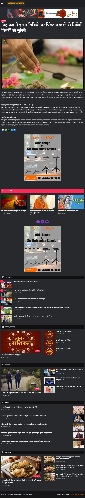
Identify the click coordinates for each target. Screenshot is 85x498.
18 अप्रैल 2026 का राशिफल (63, 349)
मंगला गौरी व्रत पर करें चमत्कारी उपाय (68, 211)
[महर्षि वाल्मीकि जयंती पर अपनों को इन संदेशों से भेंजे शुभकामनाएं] (42, 202)
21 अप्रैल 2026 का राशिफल (10, 354)
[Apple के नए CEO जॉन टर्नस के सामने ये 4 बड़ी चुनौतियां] (6, 293)
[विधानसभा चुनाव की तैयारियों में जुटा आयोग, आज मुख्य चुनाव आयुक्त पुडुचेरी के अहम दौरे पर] (78, 435)
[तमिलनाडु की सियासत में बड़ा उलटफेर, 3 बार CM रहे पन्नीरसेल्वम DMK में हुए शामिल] (78, 427)
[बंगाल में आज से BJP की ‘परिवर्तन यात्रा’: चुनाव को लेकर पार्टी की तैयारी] (78, 410)
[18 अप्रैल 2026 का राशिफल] (49, 351)
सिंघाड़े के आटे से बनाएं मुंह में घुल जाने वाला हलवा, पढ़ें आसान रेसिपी (68, 458)
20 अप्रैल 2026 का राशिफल (63, 331)
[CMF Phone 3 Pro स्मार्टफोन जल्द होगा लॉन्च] (49, 389)
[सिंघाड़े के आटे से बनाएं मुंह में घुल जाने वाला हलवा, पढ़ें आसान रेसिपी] (49, 459)
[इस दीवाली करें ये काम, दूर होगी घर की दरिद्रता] (14, 202)
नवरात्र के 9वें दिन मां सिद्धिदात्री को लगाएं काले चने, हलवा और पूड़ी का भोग (21, 481)
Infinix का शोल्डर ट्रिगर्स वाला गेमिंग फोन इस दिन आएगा (29, 299)
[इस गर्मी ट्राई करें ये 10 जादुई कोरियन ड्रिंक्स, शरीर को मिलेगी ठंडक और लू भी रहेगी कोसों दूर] (49, 477)
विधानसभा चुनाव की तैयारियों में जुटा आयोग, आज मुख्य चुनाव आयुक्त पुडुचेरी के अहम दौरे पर (26, 433)
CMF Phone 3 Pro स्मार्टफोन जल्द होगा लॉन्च (68, 386)
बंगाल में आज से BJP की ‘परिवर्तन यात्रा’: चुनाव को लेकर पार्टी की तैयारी (20, 407)
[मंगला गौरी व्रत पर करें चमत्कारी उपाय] (71, 202)
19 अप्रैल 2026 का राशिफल (63, 340)
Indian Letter (6, 36)
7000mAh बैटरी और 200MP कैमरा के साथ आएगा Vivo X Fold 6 (68, 379)
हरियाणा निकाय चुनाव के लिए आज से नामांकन (26, 282)
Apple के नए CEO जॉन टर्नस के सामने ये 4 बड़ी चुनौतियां (29, 290)
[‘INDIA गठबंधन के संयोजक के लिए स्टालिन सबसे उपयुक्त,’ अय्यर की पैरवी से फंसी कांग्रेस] (78, 444)
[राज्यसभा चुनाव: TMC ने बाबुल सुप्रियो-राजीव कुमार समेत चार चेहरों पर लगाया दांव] (78, 418)
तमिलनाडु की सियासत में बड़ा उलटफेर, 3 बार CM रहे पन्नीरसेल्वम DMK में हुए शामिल (24, 424)
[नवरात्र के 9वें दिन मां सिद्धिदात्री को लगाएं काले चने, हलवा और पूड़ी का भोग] (21, 467)
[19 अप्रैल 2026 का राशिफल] (49, 343)
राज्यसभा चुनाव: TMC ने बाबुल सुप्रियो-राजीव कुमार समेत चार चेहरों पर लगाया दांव (23, 416)
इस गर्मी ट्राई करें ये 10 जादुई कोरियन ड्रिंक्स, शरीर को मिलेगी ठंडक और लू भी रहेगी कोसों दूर (69, 475)
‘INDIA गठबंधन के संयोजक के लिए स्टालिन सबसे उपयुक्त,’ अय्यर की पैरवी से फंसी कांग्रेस (25, 441)
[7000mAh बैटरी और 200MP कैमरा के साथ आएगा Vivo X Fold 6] (49, 380)
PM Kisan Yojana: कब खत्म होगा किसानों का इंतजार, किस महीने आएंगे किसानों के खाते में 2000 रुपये (42, 307)
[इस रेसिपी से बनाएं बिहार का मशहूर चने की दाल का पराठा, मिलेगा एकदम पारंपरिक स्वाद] (49, 468)
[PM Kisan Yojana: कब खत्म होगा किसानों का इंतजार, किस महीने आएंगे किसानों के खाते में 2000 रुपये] (6, 310)
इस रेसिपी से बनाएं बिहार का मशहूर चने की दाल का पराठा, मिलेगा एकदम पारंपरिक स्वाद (70, 466)
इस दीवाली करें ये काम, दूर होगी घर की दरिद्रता (13, 211)
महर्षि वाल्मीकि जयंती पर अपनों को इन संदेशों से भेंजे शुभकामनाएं (42, 212)
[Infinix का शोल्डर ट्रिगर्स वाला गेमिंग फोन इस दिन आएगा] (6, 301)
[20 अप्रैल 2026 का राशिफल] (49, 334)
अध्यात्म (4, 21)
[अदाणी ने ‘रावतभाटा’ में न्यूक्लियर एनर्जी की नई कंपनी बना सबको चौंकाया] (6, 319)
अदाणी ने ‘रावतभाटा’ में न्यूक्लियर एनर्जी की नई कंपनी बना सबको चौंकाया (33, 316)
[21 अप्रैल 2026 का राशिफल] (21, 342)
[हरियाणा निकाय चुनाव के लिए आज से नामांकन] (6, 284)
